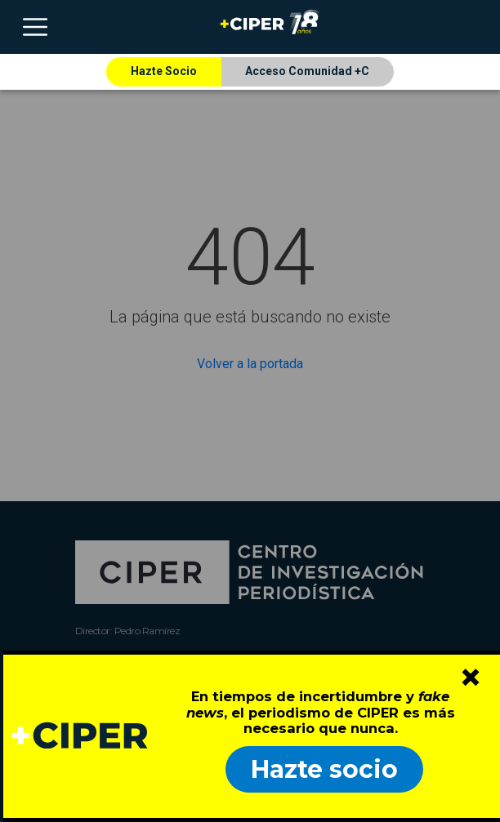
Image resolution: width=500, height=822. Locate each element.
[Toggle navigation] (35, 26)
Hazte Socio (164, 71)
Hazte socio (324, 769)
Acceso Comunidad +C (307, 71)
